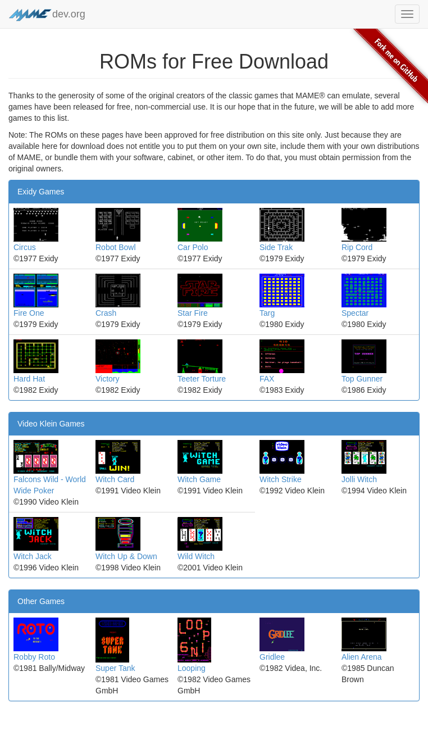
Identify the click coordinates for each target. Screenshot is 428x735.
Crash (105, 312)
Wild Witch (196, 556)
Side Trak (276, 247)
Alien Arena (362, 656)
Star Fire (192, 312)
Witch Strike (280, 479)
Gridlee (272, 656)
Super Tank (115, 668)
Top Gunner (362, 378)
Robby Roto (34, 656)
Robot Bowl (115, 247)
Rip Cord (357, 247)
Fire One (28, 312)
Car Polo (192, 247)
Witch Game (199, 479)
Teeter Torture (201, 378)
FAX (266, 378)
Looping (191, 668)
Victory (107, 378)
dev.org (46, 14)
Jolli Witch (359, 479)
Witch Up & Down (126, 556)
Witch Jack (32, 556)
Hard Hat (29, 378)
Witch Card (114, 479)
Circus (24, 247)
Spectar (355, 312)
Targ (267, 312)
